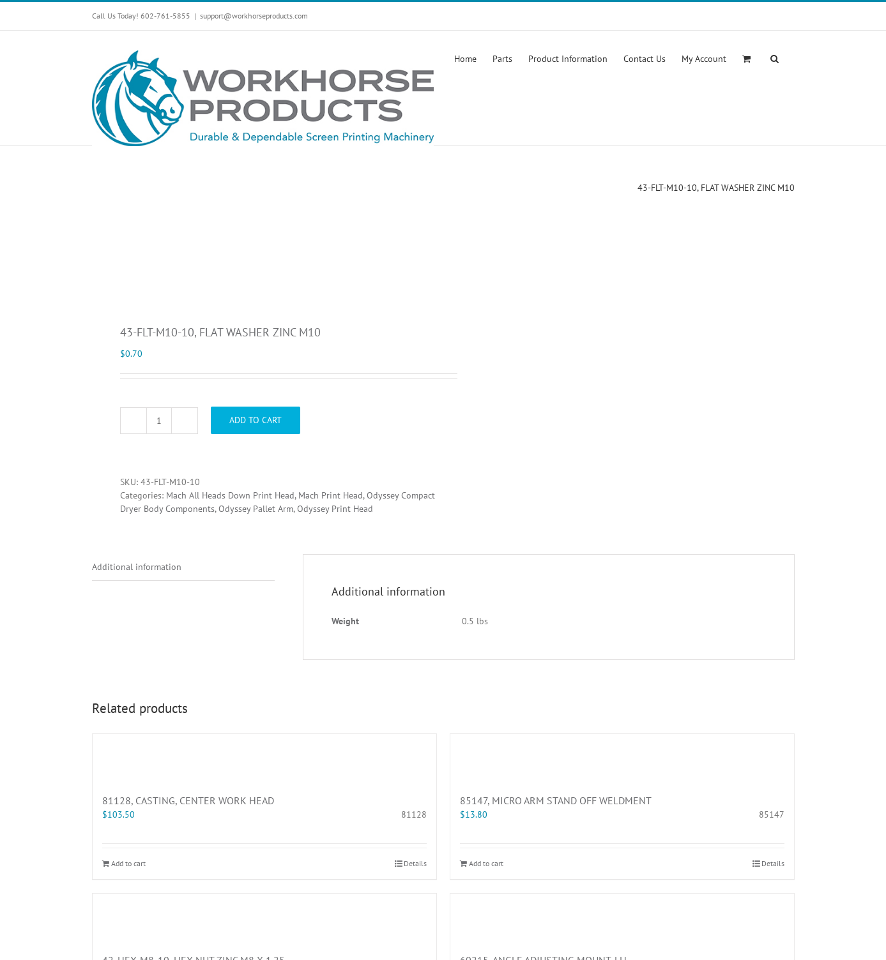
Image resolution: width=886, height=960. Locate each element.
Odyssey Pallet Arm (255, 508)
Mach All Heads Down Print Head (230, 495)
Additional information (136, 567)
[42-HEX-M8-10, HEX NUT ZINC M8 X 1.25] (264, 917)
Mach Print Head (330, 495)
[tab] (183, 567)
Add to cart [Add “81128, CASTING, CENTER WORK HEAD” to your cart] (128, 863)
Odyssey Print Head (335, 508)
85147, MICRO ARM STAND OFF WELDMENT (556, 800)
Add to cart (255, 420)
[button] (774, 57)
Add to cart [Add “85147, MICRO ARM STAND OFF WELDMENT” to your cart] (486, 863)
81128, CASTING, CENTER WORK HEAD (188, 800)
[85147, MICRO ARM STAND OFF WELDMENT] (622, 757)
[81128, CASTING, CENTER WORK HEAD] (264, 757)
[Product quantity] (159, 420)
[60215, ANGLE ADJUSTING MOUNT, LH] (622, 917)
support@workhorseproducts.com (254, 15)
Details (415, 863)
